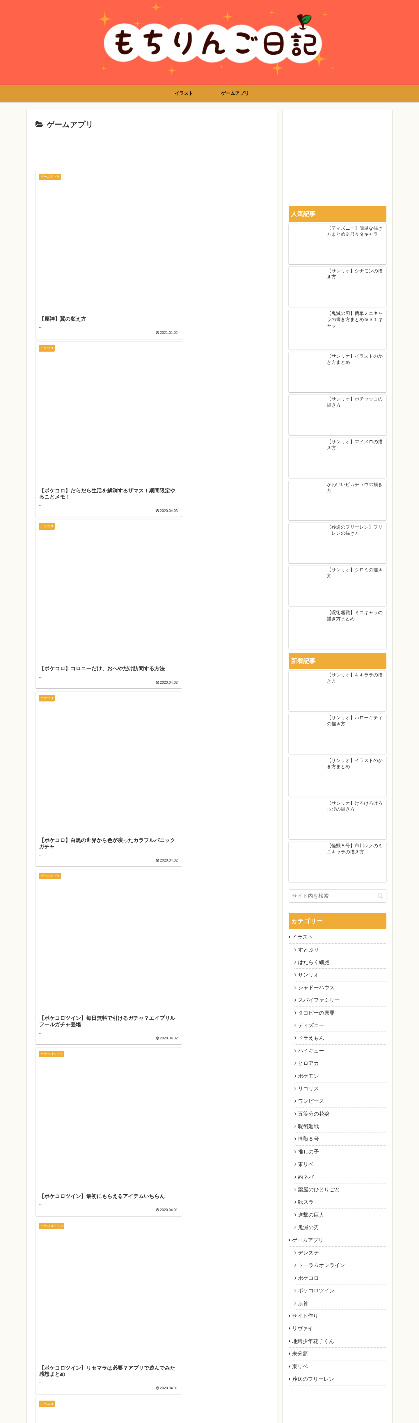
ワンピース (311, 1101)
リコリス (308, 1088)
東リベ (306, 1164)
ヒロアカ (308, 1063)
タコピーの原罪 (316, 1013)
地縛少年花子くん (313, 1341)
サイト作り (305, 1316)
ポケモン (308, 1076)
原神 (303, 1303)
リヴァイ (302, 1328)
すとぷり (308, 950)
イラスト (302, 937)
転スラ (306, 1202)
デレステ (308, 1253)
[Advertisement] (151, 147)
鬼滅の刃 (308, 1227)
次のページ (152, 1016)
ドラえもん (311, 1038)
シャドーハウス (316, 987)
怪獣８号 (308, 1139)
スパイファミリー (319, 1000)
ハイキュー (311, 1051)
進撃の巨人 (311, 1215)
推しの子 (308, 1152)
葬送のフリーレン (313, 1379)
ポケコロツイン (316, 1290)
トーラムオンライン (321, 1265)
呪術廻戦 (308, 1126)
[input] (337, 896)
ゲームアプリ (308, 1240)
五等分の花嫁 (313, 1114)
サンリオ (308, 975)
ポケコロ (308, 1278)
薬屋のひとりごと (319, 1189)
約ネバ (306, 1177)
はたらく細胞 (313, 962)
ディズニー (311, 1025)
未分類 (300, 1354)
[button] (380, 896)
